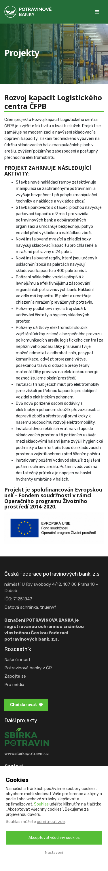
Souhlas (41, 804)
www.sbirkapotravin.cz (26, 753)
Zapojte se (15, 676)
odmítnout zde (51, 821)
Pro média (14, 684)
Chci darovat (23, 704)
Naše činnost (17, 659)
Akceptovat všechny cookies (54, 837)
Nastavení (54, 852)
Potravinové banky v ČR (28, 667)
